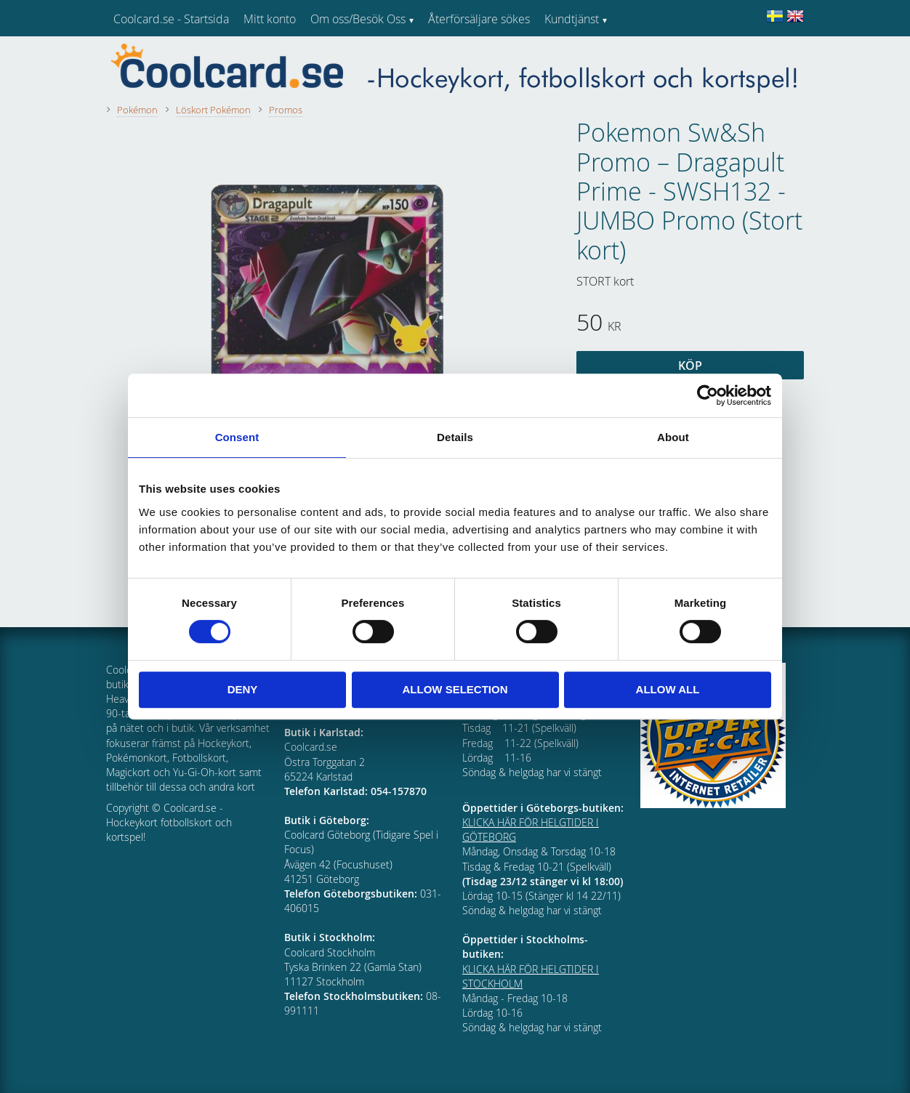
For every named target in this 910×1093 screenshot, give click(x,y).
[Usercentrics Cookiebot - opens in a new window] (707, 395)
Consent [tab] (237, 437)
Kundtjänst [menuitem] (571, 19)
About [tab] (673, 437)
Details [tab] (455, 437)
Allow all (668, 689)
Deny (242, 689)
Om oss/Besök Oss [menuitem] (358, 19)
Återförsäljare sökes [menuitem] (479, 19)
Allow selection (455, 689)
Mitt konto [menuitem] (269, 19)
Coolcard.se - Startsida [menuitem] (171, 19)
